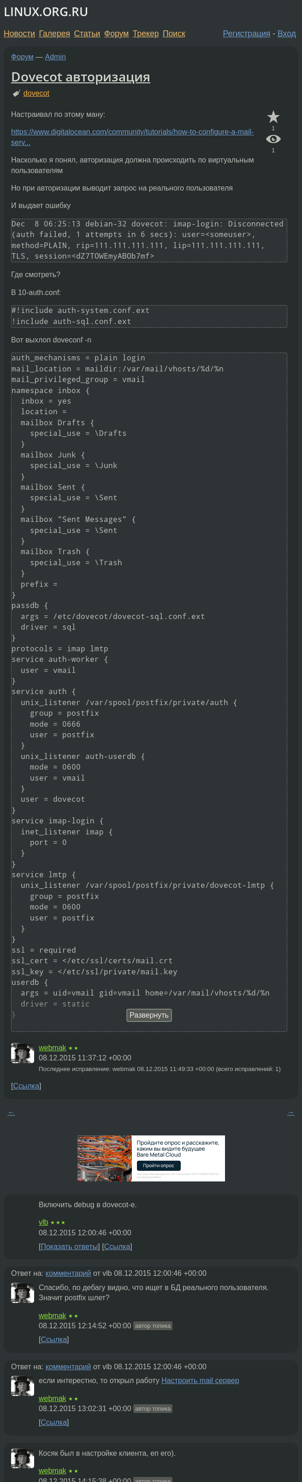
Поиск (174, 33)
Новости (19, 33)
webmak (52, 1048)
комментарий (68, 1273)
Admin (55, 57)
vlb (43, 1222)
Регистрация (247, 33)
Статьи (87, 33)
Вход (287, 33)
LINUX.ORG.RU (46, 12)
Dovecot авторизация (80, 76)
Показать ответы (69, 1246)
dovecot (36, 93)
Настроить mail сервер (200, 1380)
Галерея (54, 33)
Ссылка (26, 1086)
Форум (116, 33)
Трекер (146, 33)
